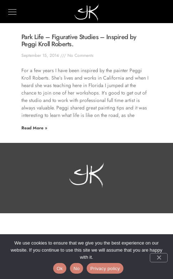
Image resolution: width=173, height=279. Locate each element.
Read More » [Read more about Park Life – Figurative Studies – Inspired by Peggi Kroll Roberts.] (34, 128)
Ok (60, 268)
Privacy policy (105, 268)
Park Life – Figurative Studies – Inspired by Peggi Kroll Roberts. (78, 40)
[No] (159, 257)
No (76, 268)
